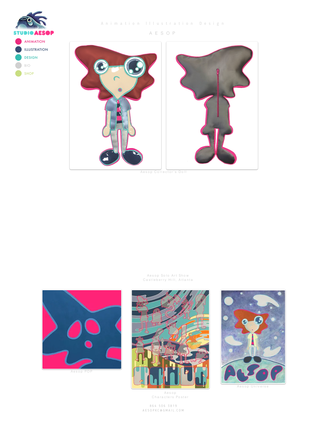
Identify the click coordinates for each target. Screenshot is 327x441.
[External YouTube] (168, 226)
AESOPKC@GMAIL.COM (163, 410)
